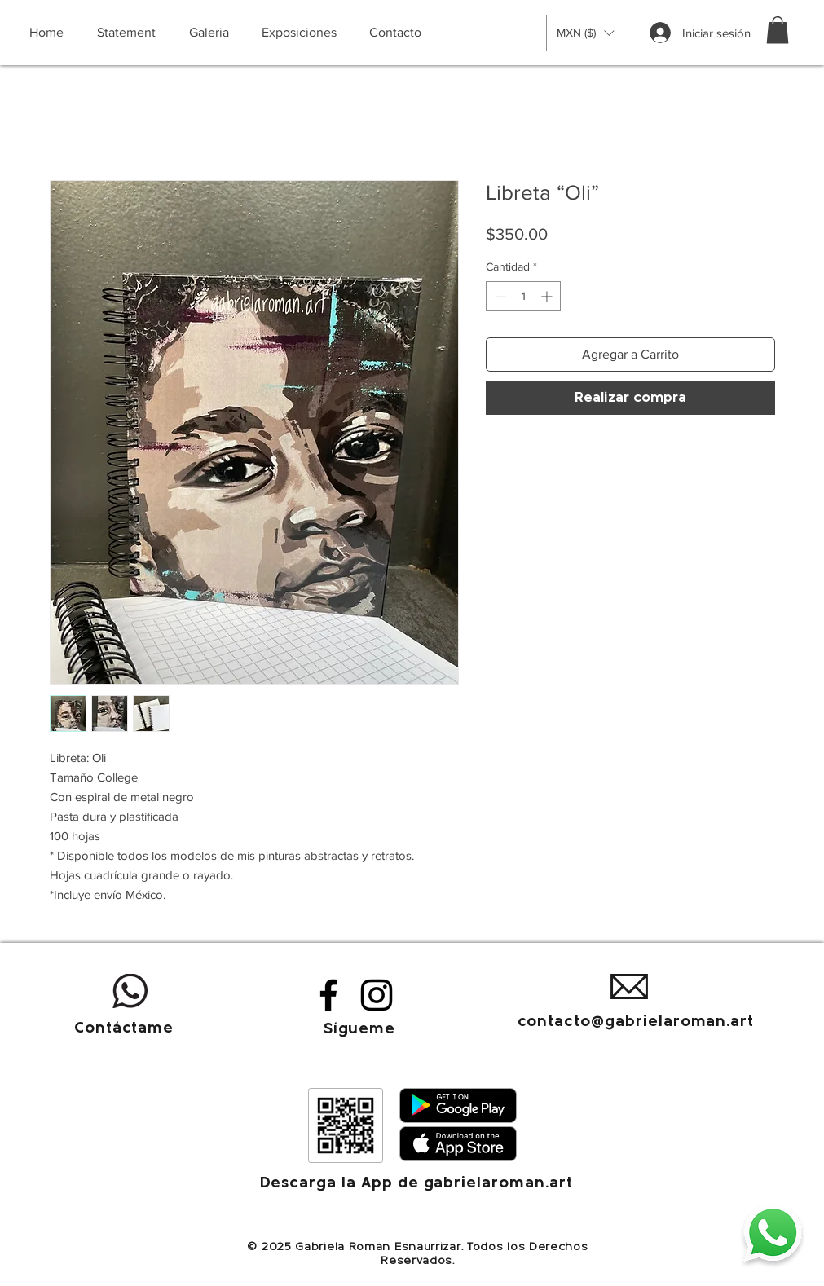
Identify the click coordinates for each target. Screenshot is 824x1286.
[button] (585, 33)
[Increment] (548, 296)
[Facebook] (328, 995)
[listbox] (585, 33)
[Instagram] (376, 995)
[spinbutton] (523, 296)
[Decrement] (498, 296)
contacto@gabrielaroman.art (636, 1022)
